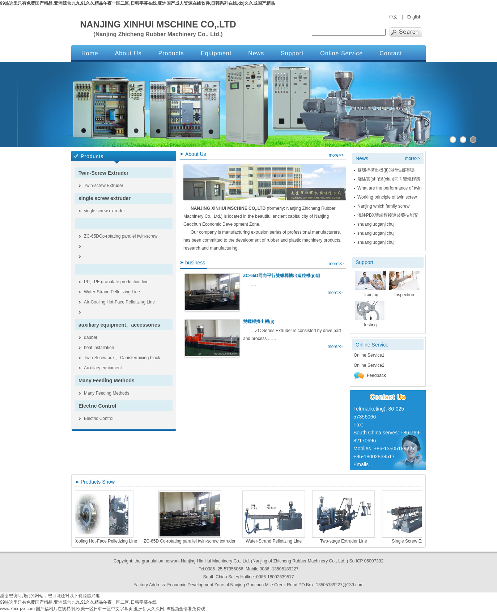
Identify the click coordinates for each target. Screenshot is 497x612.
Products (171, 53)
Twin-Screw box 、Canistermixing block (122, 357)
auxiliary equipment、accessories (119, 325)
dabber (90, 337)
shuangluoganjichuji (376, 224)
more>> (336, 155)
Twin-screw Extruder (103, 185)
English (414, 17)
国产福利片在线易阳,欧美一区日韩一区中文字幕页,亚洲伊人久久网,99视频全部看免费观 (120, 608)
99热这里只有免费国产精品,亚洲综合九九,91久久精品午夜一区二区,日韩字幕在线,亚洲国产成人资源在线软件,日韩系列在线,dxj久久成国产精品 (137, 3)
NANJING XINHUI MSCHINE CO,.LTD (158, 24)
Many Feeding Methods (106, 380)
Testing (370, 324)
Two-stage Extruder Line (355, 541)
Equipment (216, 53)
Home (89, 53)
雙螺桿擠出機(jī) (259, 321)
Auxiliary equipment (103, 367)
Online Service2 (369, 365)
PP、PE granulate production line (116, 281)
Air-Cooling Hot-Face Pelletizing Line (119, 302)
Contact (390, 53)
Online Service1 (369, 355)
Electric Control (97, 406)
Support (292, 53)
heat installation (99, 347)
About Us (128, 53)
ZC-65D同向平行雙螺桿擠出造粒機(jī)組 (281, 275)
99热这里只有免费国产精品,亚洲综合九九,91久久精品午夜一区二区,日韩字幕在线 (78, 602)
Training (370, 294)
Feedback (370, 375)
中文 (393, 17)
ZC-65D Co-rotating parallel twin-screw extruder (201, 541)
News (256, 53)
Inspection (404, 294)
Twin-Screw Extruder (103, 173)
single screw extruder (104, 198)
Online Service (341, 53)
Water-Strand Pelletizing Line (112, 291)
